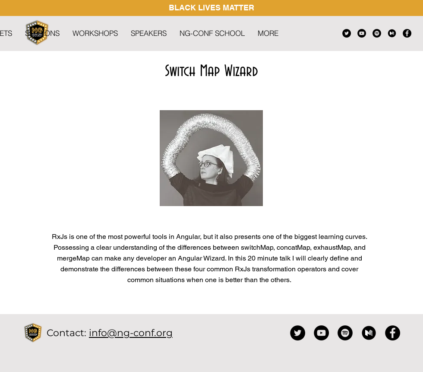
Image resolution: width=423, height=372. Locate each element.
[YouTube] (361, 33)
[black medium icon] (392, 33)
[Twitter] (346, 33)
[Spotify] (376, 33)
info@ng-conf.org (131, 333)
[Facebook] (407, 33)
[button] (268, 33)
